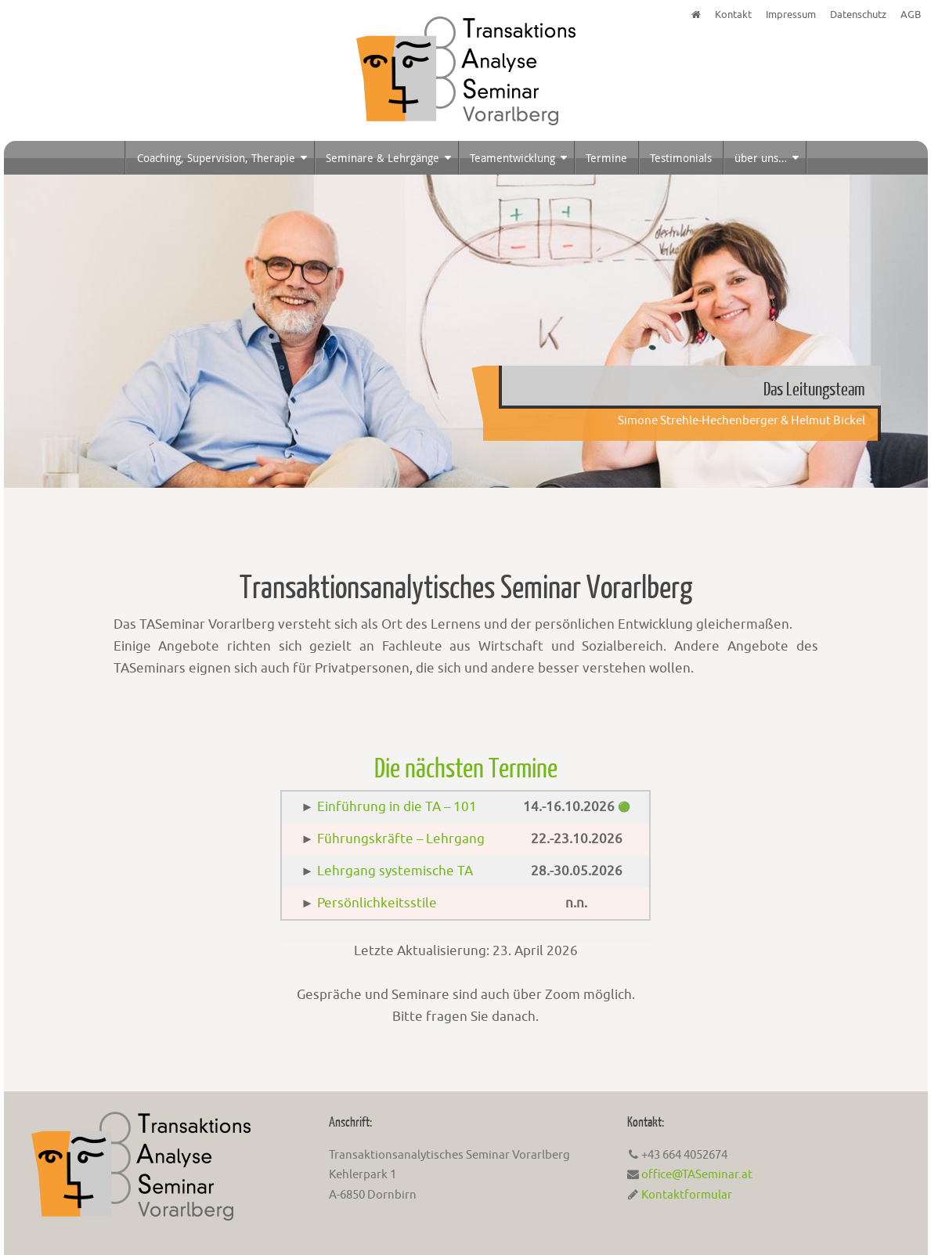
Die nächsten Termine (466, 769)
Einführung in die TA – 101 (397, 807)
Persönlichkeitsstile (377, 903)
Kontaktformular (686, 1195)
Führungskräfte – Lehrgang (401, 839)
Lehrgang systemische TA (395, 871)
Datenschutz (858, 15)
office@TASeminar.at (696, 1174)
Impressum (791, 15)
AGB (910, 15)
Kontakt (733, 15)
